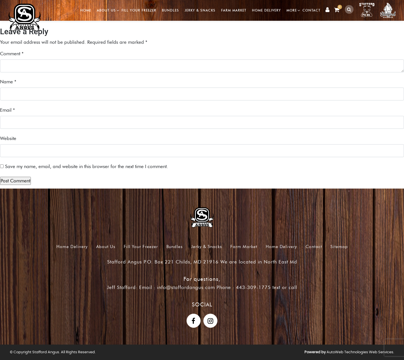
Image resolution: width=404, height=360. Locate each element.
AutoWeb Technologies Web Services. (360, 352)
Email (7, 110)
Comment (12, 53)
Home (85, 10)
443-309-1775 (253, 287)
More (291, 10)
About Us (106, 10)
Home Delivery (266, 10)
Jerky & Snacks (200, 10)
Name (8, 81)
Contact (311, 10)
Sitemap (339, 246)
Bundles (170, 10)
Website (8, 138)
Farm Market (233, 10)
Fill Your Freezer (138, 10)
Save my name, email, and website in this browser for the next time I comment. (86, 166)
